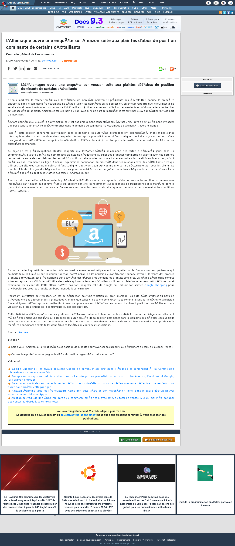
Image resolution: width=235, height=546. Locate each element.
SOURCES (126, 12)
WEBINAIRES (75, 12)
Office (144, 8)
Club (161, 2)
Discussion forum (207, 85)
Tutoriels (60, 2)
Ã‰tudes (138, 2)
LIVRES (87, 12)
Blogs (83, 2)
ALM (66, 8)
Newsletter (108, 2)
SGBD (135, 8)
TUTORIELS (53, 12)
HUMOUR (168, 12)
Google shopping (155, 287)
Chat (93, 2)
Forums (46, 2)
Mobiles (155, 8)
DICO (157, 12)
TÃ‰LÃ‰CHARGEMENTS (106, 12)
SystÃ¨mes (167, 8)
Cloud (52, 8)
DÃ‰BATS (139, 12)
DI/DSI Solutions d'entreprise (32, 8)
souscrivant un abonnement (79, 417)
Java (87, 8)
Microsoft (76, 8)
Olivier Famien (49, 63)
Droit (151, 2)
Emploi (124, 2)
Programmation (121, 8)
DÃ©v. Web (98, 8)
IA (60, 8)
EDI (109, 8)
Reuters (23, 334)
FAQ (73, 2)
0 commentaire (69, 63)
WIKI (149, 12)
